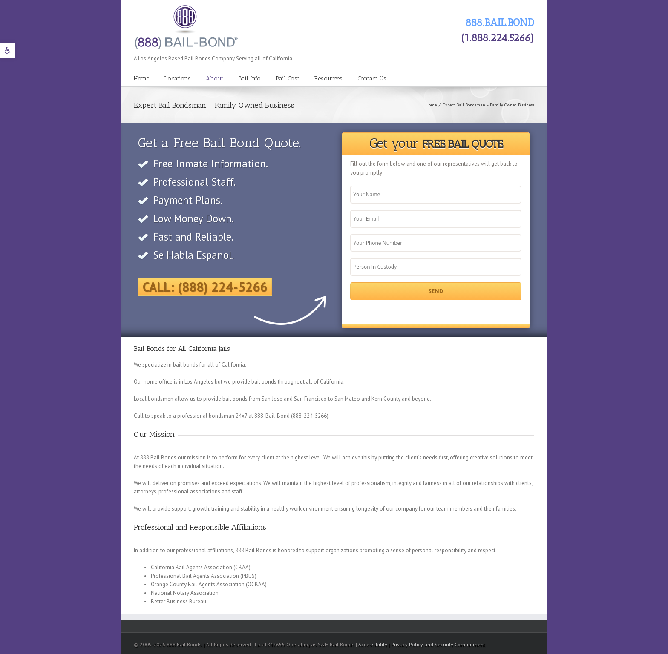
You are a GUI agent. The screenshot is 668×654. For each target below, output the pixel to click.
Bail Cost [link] (287, 78)
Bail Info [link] (249, 78)
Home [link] (141, 78)
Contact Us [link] (371, 78)
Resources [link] (328, 78)
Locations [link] (177, 78)
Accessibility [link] (373, 644)
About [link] (214, 78)
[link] (7, 50)
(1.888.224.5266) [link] (497, 38)
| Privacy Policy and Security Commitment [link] (437, 644)
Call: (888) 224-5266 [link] (205, 286)
